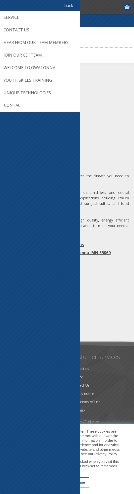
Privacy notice (83, 393)
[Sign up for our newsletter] (31, 317)
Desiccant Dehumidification (29, 393)
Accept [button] (56, 482)
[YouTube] (37, 286)
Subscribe (15, 326)
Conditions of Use (86, 401)
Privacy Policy (105, 454)
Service (77, 377)
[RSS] (50, 286)
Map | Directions (67, 244)
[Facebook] (9, 286)
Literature (15, 401)
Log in (117, 7)
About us (14, 377)
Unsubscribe (38, 326)
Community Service (22, 385)
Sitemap (78, 410)
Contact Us (81, 385)
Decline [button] (79, 482)
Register (108, 7)
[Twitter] (23, 286)
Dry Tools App (18, 368)
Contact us (80, 368)
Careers (13, 410)
